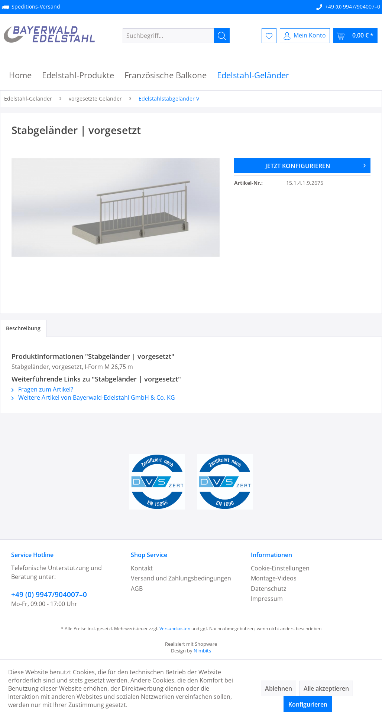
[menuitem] (176, 35)
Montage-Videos (274, 578)
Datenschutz (268, 589)
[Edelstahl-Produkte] (78, 75)
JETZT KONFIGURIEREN (315, 165)
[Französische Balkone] (165, 75)
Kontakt (142, 568)
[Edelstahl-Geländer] (253, 75)
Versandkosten (174, 628)
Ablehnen (278, 688)
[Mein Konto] (305, 35)
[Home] (20, 75)
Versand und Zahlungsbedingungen (181, 578)
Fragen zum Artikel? (42, 389)
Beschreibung (23, 328)
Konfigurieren (307, 704)
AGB (137, 589)
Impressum (267, 599)
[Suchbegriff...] (176, 35)
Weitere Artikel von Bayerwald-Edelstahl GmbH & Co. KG (93, 397)
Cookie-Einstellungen (280, 568)
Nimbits (202, 650)
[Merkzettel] (269, 35)
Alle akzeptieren (326, 688)
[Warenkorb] (355, 35)
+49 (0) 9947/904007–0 (352, 6)
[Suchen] (222, 35)
